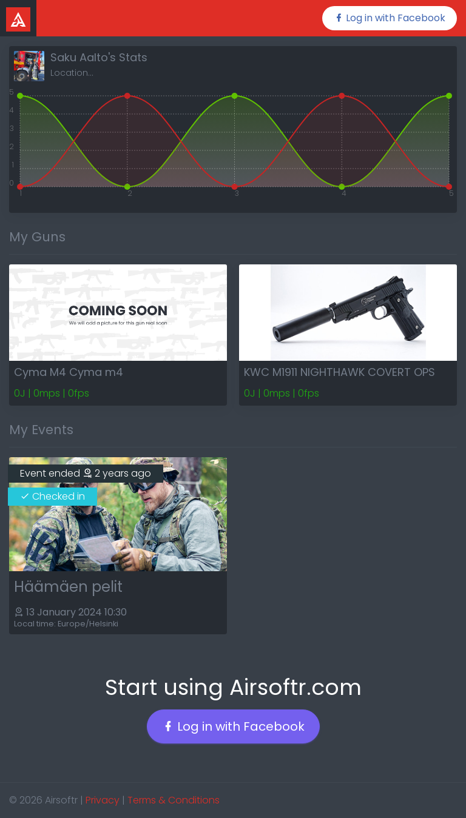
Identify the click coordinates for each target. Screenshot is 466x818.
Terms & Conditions (173, 800)
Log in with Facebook (389, 18)
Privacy (103, 800)
